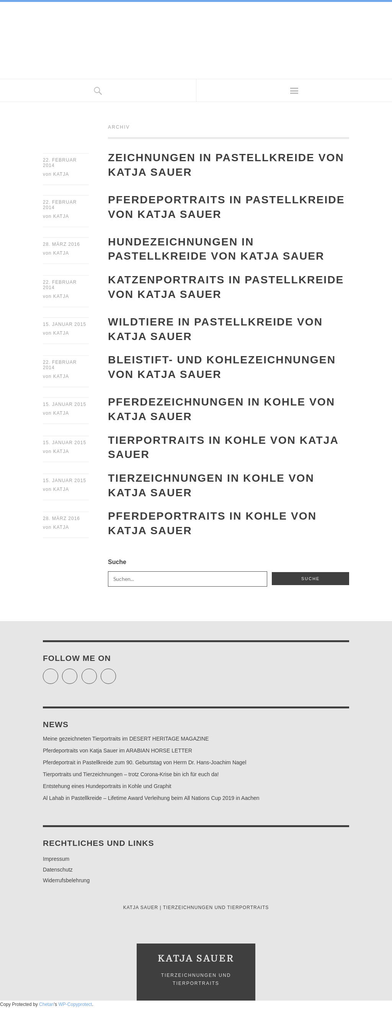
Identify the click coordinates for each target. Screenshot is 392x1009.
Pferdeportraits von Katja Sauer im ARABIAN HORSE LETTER (117, 752)
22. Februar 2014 (60, 162)
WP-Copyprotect (75, 1006)
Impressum (56, 861)
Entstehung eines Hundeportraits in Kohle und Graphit (107, 788)
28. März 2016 (61, 245)
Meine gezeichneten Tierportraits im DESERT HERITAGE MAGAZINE (126, 741)
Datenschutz (58, 871)
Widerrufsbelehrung (66, 882)
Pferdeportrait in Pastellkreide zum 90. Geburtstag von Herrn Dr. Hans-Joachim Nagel (144, 764)
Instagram (96, 675)
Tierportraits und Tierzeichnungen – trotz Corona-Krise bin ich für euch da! (131, 776)
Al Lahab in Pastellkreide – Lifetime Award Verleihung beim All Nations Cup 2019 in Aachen (151, 800)
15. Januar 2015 (64, 325)
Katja (61, 174)
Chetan (46, 1006)
